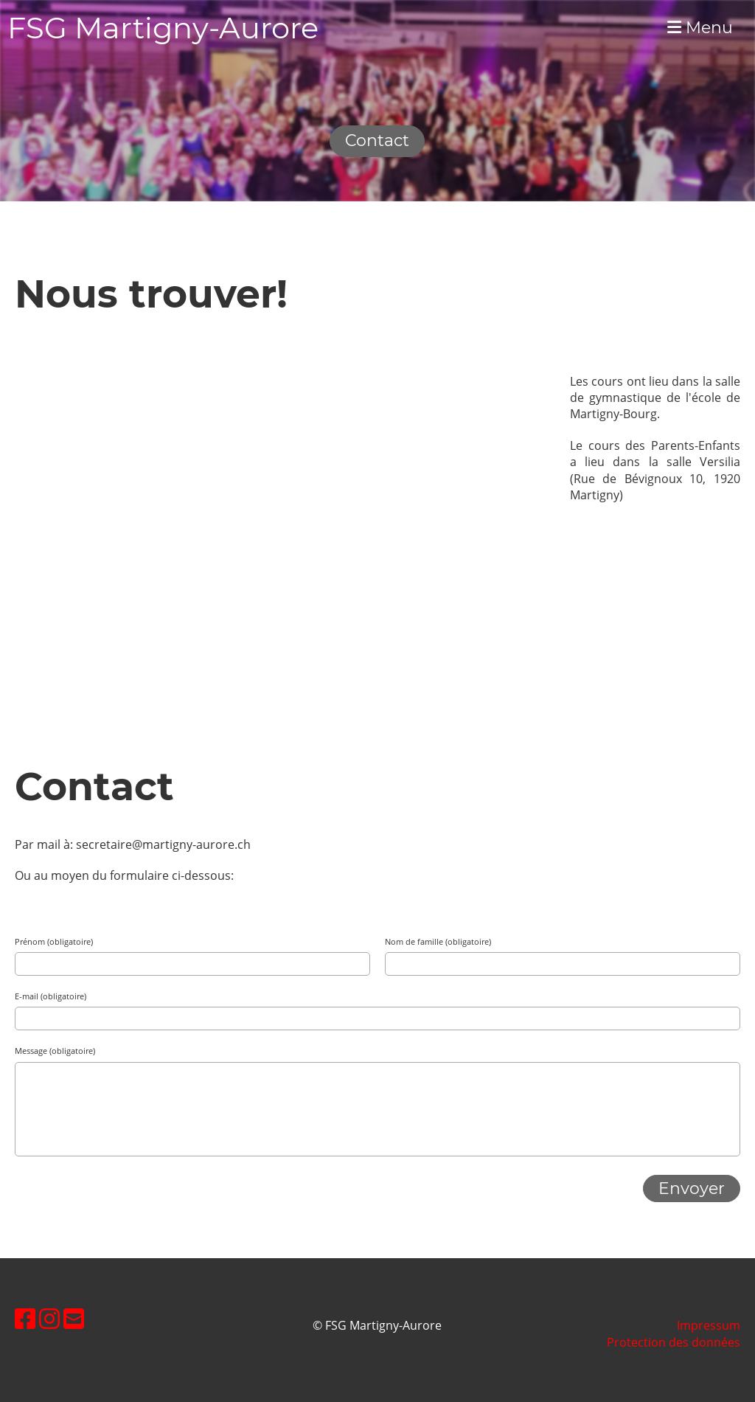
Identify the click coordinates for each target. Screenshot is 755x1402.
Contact (377, 140)
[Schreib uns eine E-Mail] (73, 1318)
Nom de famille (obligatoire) (438, 941)
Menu (700, 28)
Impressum (708, 1325)
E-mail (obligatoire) (50, 996)
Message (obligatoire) (55, 1050)
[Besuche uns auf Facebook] (25, 1318)
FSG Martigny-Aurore (163, 28)
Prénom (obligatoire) (54, 941)
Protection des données (673, 1342)
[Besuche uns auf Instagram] (49, 1318)
